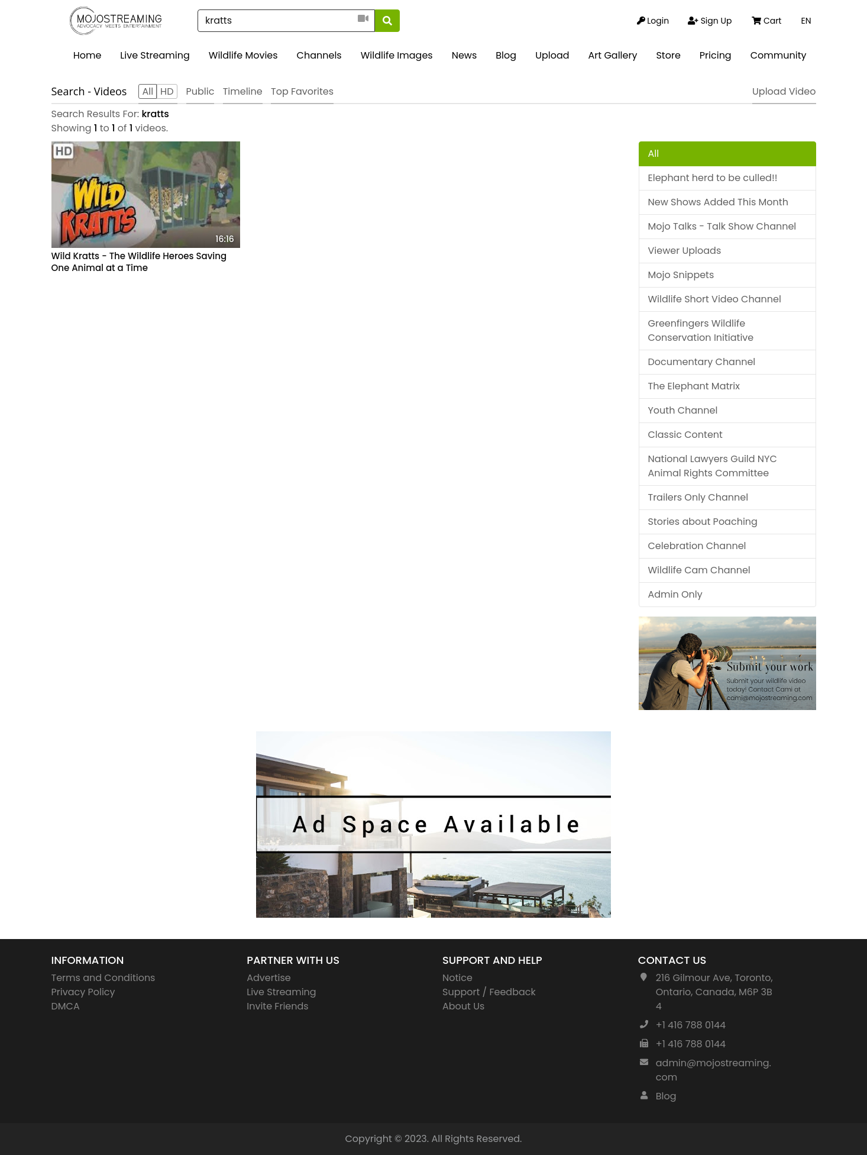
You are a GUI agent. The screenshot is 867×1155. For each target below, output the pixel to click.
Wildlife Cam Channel (699, 570)
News (464, 55)
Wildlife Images (397, 55)
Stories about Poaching (703, 521)
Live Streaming (154, 55)
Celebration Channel (697, 546)
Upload (552, 55)
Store (668, 55)
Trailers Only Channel (698, 497)
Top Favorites (302, 91)
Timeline (243, 91)
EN (806, 21)
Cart (766, 21)
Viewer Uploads (685, 250)
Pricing (716, 55)
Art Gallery (613, 55)
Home (87, 55)
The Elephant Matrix (694, 386)
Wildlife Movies (243, 55)
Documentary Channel (702, 362)
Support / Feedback (489, 992)
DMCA (65, 1006)
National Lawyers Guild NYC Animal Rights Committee (712, 466)
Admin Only (675, 594)
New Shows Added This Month (718, 202)
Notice (457, 978)
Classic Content (685, 434)
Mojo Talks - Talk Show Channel (722, 226)
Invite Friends (277, 1006)
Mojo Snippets (681, 275)
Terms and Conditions (103, 978)
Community (778, 55)
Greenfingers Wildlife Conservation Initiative (701, 330)
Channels (319, 55)
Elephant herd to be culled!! (713, 178)
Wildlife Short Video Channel (714, 299)
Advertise (269, 978)
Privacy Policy (83, 992)
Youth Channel (683, 410)
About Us (463, 1006)
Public (200, 91)
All (653, 153)
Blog (506, 55)
